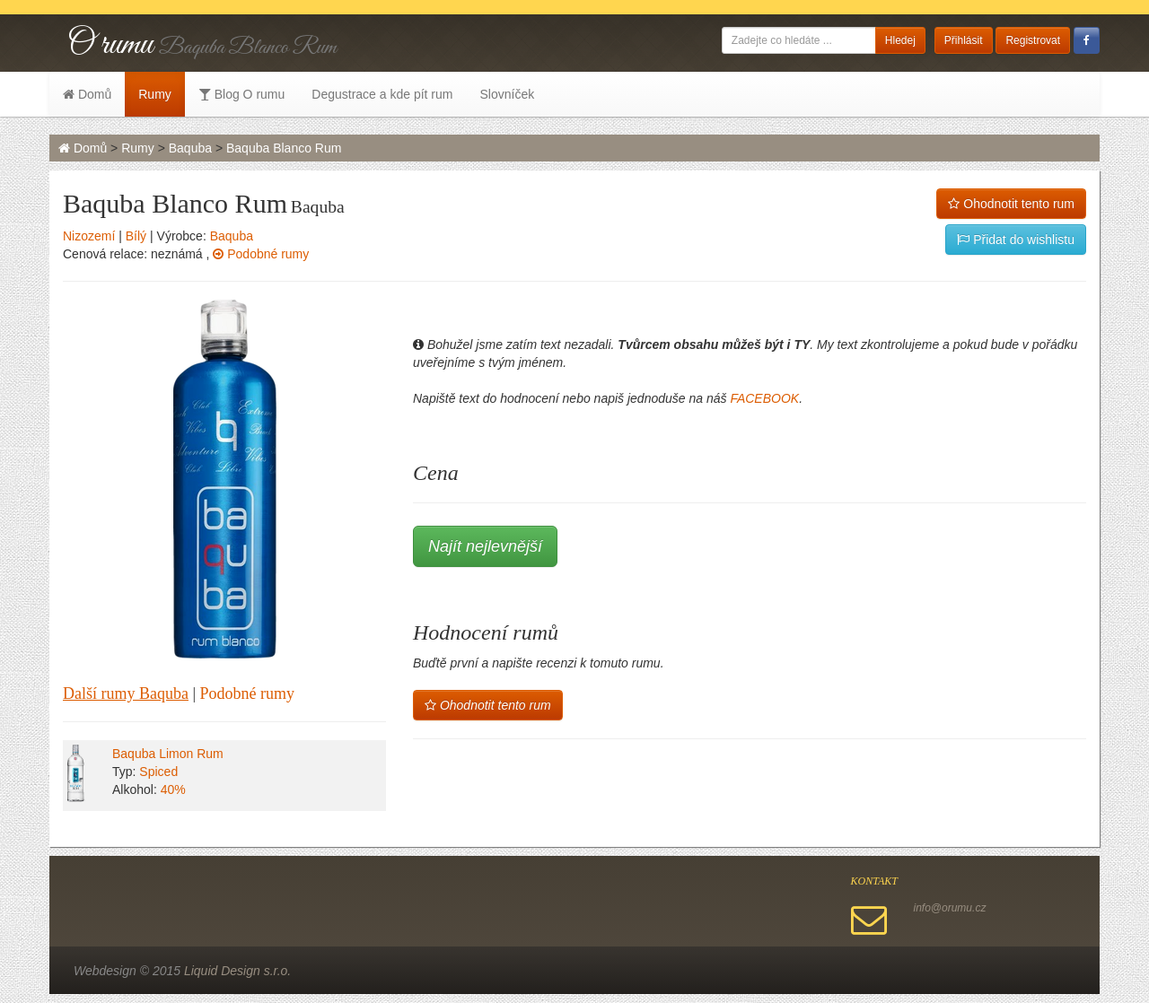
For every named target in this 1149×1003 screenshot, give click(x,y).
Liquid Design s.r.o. (237, 971)
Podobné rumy (261, 254)
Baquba (190, 148)
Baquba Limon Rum (168, 753)
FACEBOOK (764, 398)
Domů (87, 94)
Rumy (154, 94)
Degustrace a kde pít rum (381, 94)
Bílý (136, 236)
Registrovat (1032, 40)
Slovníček (506, 94)
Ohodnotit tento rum (1011, 203)
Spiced (158, 771)
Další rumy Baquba (126, 693)
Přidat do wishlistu (1015, 239)
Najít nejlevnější (485, 546)
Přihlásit (963, 40)
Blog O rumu (241, 94)
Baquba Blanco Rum (283, 148)
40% (173, 789)
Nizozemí (89, 236)
